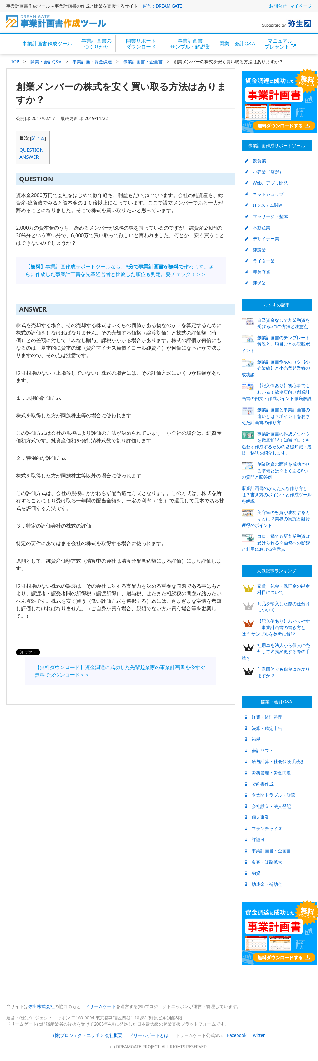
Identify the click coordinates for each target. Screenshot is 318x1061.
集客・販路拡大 (263, 862)
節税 (252, 739)
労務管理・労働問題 (268, 773)
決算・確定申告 (263, 728)
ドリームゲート (100, 1006)
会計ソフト (259, 750)
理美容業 (257, 272)
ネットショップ (264, 194)
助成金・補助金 (263, 884)
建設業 (255, 250)
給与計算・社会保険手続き (274, 761)
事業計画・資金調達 (92, 62)
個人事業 (257, 817)
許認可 (255, 839)
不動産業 (257, 228)
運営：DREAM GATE (162, 6)
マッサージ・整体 (266, 216)
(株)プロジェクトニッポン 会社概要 (88, 1035)
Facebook (236, 1035)
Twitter (258, 1035)
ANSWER (29, 156)
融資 (252, 873)
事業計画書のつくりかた (96, 43)
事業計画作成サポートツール (276, 145)
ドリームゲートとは (149, 1035)
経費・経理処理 (263, 717)
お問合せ (278, 6)
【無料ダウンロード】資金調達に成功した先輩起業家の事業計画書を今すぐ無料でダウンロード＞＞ (120, 671)
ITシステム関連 (264, 205)
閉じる (37, 138)
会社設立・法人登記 (268, 806)
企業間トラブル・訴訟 (270, 795)
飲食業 (255, 161)
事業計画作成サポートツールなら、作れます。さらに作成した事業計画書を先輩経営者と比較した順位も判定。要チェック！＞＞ (119, 270)
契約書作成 (259, 784)
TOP (15, 62)
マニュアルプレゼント (280, 43)
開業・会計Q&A (237, 43)
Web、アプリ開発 (266, 183)
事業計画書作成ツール (47, 43)
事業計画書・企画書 (143, 62)
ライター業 (260, 261)
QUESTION (31, 150)
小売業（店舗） (264, 172)
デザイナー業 (262, 239)
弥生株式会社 (41, 1006)
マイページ (301, 6)
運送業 (255, 283)
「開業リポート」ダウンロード (141, 43)
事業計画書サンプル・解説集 (190, 43)
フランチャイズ (263, 828)
